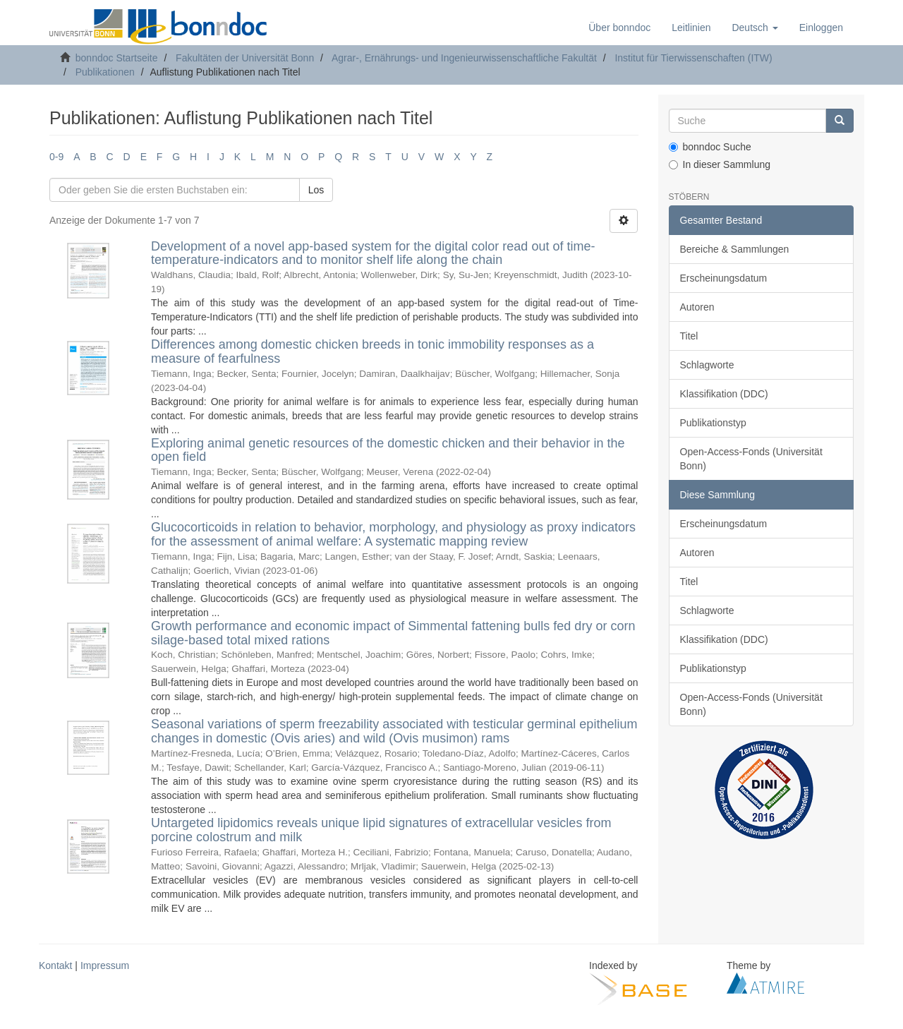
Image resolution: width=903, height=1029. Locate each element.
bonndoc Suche (710, 146)
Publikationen (105, 72)
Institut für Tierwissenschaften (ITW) (693, 58)
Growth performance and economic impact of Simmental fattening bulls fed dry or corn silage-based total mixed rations (393, 633)
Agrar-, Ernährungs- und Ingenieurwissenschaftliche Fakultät (464, 58)
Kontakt (55, 965)
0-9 (56, 156)
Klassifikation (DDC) (724, 393)
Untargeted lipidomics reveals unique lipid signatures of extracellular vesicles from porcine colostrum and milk (381, 830)
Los (316, 189)
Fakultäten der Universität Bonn (245, 58)
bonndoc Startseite (116, 58)
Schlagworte (707, 365)
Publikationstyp (713, 422)
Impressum (104, 965)
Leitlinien (691, 27)
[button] (754, 27)
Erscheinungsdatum (724, 278)
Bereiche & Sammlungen (734, 249)
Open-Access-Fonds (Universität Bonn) (751, 458)
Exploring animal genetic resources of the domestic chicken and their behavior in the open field (387, 450)
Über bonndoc (619, 27)
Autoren (697, 307)
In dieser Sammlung (720, 164)
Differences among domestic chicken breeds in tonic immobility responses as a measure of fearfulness (372, 351)
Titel (689, 336)
